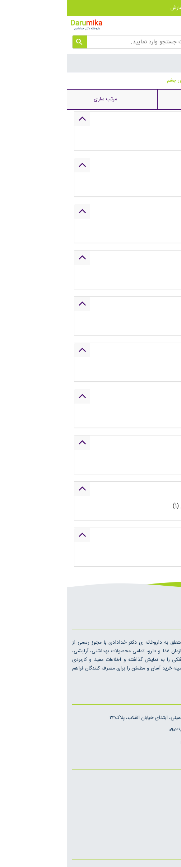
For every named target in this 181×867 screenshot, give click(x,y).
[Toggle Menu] (171, 62)
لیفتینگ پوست (153, 81)
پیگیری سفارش (122, 8)
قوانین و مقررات (159, 819)
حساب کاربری (161, 8)
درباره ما (168, 795)
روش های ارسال (159, 832)
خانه (177, 81)
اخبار (171, 783)
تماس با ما (165, 807)
